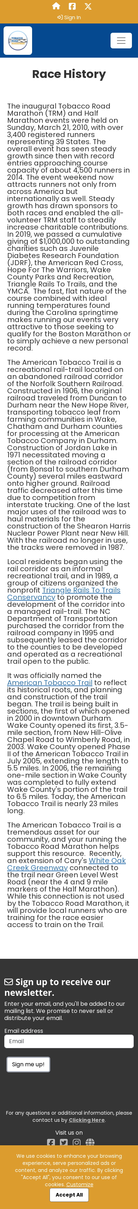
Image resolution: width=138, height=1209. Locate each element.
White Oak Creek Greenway (66, 864)
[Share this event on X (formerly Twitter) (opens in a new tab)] (88, 6)
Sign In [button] (69, 17)
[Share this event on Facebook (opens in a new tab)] (72, 6)
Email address (23, 1031)
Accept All (69, 1194)
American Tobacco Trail (49, 683)
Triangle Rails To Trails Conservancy (64, 593)
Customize (79, 1184)
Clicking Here (87, 1120)
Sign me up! (28, 1064)
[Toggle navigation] (121, 40)
